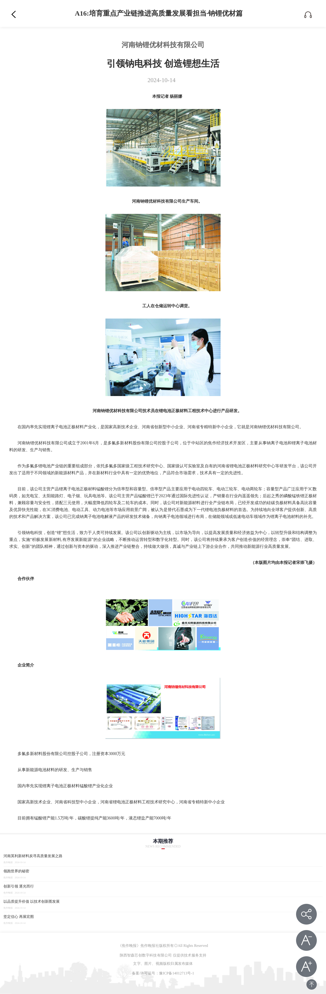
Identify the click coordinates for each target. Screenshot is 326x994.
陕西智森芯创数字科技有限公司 (146, 955)
